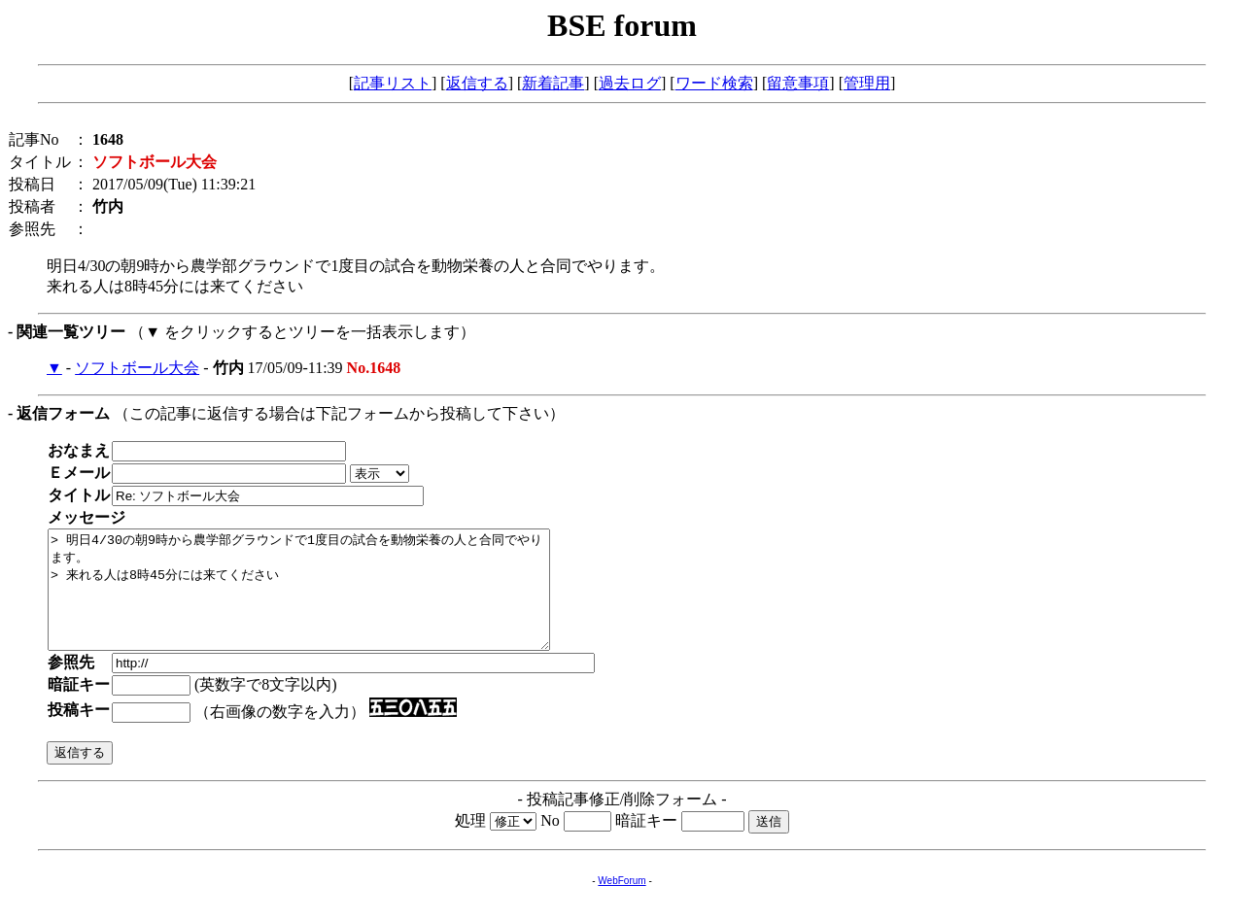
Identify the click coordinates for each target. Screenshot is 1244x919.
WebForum (621, 904)
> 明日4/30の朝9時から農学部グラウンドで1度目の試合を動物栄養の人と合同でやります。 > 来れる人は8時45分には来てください (329, 601)
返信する (477, 83)
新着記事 (553, 83)
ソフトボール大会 (137, 367)
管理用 (867, 83)
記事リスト (393, 83)
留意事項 (798, 83)
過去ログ (630, 83)
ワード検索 (714, 83)
